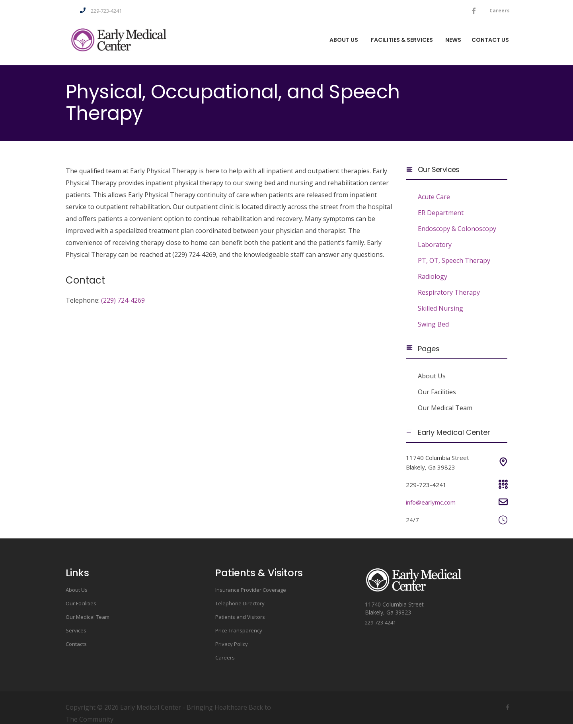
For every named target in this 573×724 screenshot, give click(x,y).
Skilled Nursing (440, 299)
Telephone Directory (240, 594)
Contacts (76, 634)
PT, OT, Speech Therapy (454, 251)
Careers (497, 5)
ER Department (441, 203)
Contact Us (486, 35)
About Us (432, 366)
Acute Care (434, 187)
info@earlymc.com (431, 493)
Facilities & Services (389, 35)
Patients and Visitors (240, 607)
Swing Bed (433, 315)
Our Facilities (437, 382)
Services (76, 621)
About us (328, 35)
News (444, 35)
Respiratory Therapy (449, 283)
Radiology (432, 267)
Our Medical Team (445, 398)
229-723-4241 (103, 6)
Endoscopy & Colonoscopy (457, 219)
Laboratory (435, 235)
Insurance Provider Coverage (250, 580)
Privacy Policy (231, 634)
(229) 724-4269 (123, 291)
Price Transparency (238, 621)
